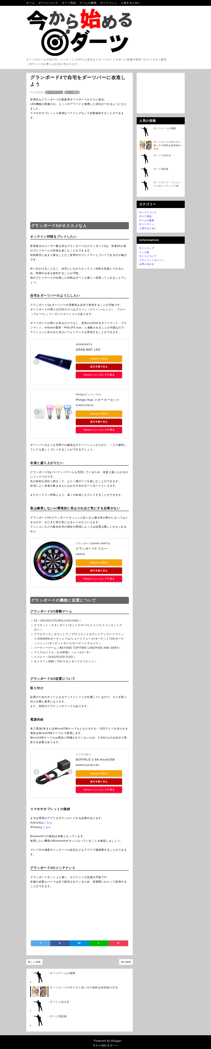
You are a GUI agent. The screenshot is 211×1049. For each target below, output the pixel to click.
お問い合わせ (146, 264)
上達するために (131, 2)
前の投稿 (126, 962)
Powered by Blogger (105, 1040)
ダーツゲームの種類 (62, 973)
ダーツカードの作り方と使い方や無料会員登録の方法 (84, 987)
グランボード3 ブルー (91, 548)
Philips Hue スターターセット (98, 399)
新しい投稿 (34, 962)
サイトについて (148, 256)
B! (79, 943)
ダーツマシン (109, 2)
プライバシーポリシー (151, 260)
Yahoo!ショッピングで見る (98, 374)
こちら (48, 822)
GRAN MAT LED (88, 349)
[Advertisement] (79, 194)
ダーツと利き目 (60, 1002)
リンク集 (144, 252)
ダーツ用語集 (58, 1016)
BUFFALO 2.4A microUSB (95, 759)
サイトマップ (146, 248)
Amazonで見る (98, 358)
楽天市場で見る (98, 366)
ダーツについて (48, 2)
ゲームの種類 (89, 2)
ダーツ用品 (69, 2)
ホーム (31, 2)
